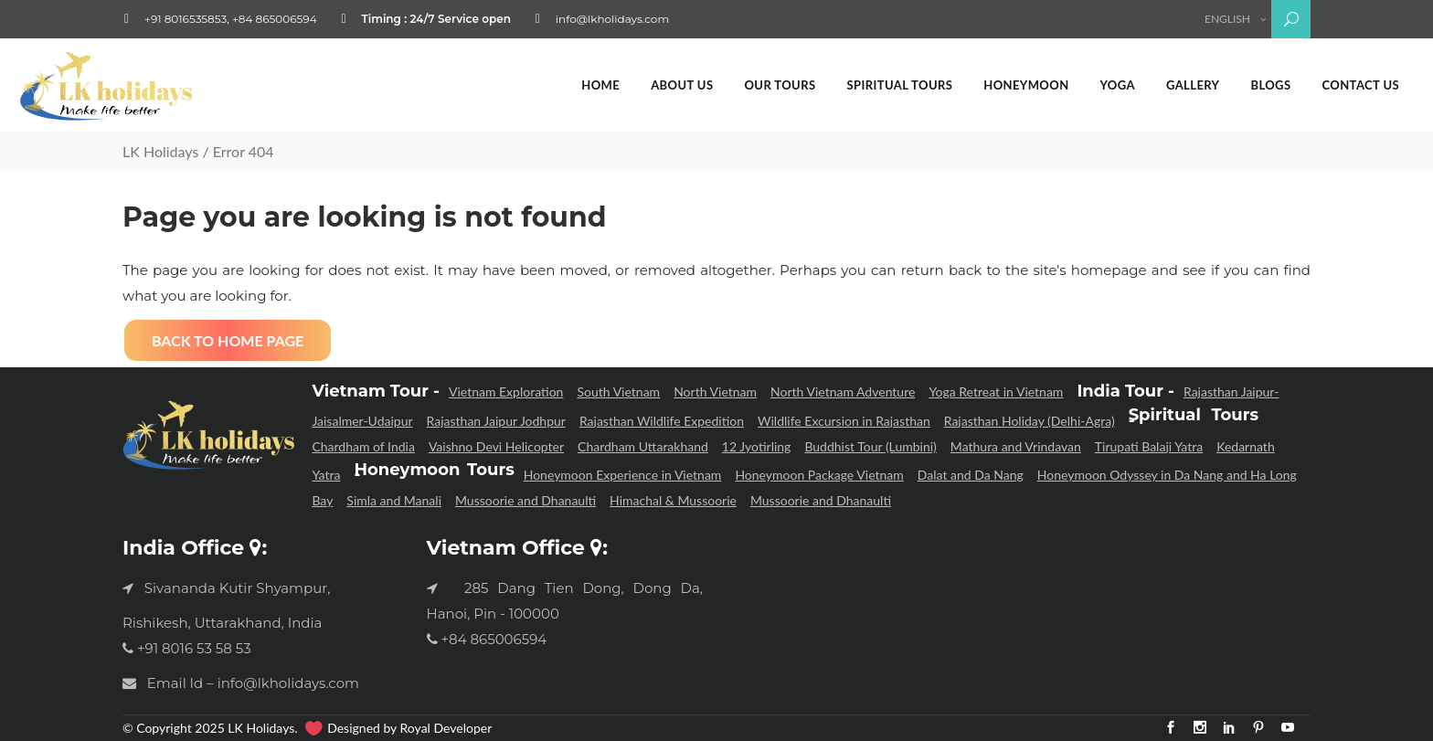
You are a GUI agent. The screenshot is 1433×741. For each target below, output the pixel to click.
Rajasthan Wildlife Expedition (661, 421)
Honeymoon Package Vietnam (819, 474)
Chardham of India (363, 446)
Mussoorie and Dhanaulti (525, 500)
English (1226, 19)
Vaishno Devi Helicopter (496, 446)
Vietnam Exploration (506, 391)
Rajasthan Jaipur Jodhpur (496, 421)
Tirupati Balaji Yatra (1149, 446)
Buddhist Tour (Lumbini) (870, 446)
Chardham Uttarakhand (643, 446)
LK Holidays (160, 151)
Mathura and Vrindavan (1015, 446)
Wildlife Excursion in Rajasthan (844, 421)
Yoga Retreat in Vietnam (996, 391)
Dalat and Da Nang (971, 474)
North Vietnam (715, 391)
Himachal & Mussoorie (673, 500)
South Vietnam (618, 391)
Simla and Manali (393, 500)
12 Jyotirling (756, 446)
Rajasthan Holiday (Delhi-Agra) (1029, 421)
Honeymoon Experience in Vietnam (623, 474)
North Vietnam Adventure (842, 391)
